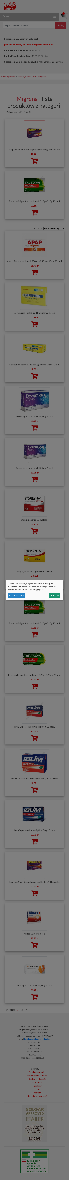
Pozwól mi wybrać (16, 595)
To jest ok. (54, 595)
